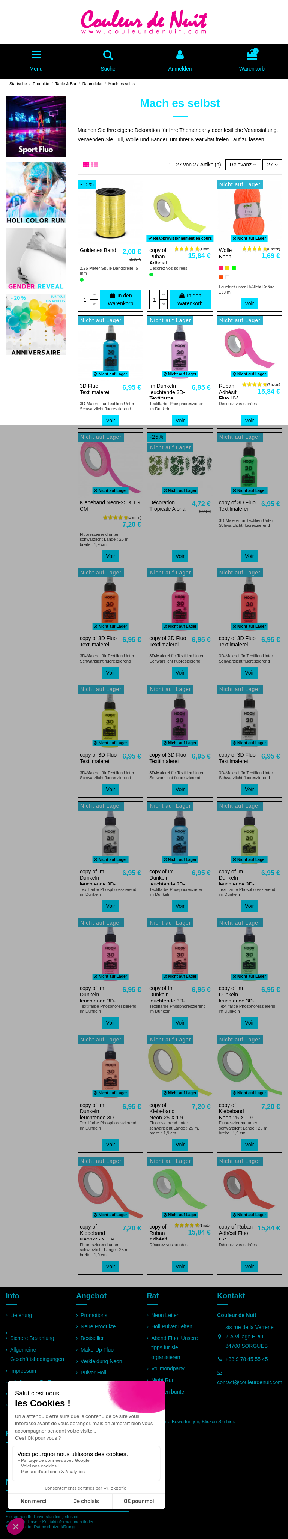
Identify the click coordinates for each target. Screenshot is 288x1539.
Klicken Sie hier (218, 1421)
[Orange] (221, 277)
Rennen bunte (167, 1392)
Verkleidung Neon (101, 1361)
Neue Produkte (98, 1326)
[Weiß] (227, 277)
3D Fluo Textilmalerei (94, 389)
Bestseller (92, 1338)
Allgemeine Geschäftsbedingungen (37, 1354)
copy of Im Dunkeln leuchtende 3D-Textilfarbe (98, 880)
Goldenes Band (98, 250)
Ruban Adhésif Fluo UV (228, 392)
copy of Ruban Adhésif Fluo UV (158, 259)
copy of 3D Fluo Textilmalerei (237, 506)
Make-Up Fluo (97, 1350)
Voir (249, 303)
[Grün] (234, 268)
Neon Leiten (165, 1315)
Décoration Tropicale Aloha (167, 506)
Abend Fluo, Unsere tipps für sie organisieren (174, 1347)
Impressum (23, 1371)
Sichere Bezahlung (32, 1338)
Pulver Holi (93, 1373)
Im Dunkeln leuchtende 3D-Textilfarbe (167, 392)
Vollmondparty (167, 1368)
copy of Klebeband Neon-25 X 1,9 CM (166, 1114)
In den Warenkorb (120, 299)
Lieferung (21, 1315)
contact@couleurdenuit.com (249, 1382)
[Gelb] (227, 268)
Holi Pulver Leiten (171, 1326)
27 (272, 165)
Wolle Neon (225, 253)
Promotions (94, 1315)
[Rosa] (221, 268)
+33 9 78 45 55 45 (246, 1359)
